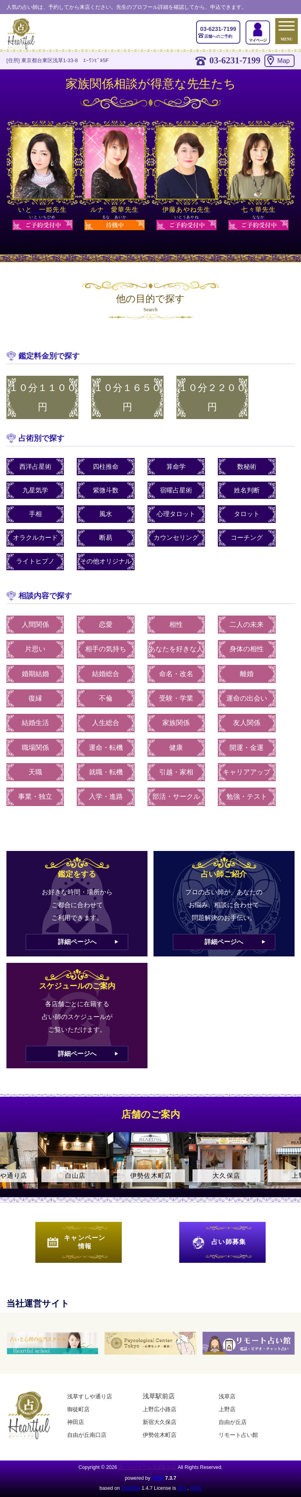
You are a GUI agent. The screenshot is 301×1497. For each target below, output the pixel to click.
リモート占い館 (238, 1435)
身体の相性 (246, 649)
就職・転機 (106, 772)
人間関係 (35, 624)
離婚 (247, 674)
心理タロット (176, 513)
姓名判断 (247, 490)
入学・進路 (106, 796)
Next (291, 1167)
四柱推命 (106, 466)
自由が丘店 (233, 1422)
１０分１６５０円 (127, 397)
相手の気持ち (105, 649)
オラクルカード (35, 537)
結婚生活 (35, 723)
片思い (35, 649)
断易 (105, 537)
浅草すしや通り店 (89, 1396)
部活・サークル (176, 796)
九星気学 (35, 490)
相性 (176, 624)
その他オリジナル (105, 561)
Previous (10, 1167)
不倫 (106, 698)
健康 (176, 748)
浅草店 (227, 1396)
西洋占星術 (35, 466)
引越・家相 (176, 772)
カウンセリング (176, 537)
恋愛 (106, 624)
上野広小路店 (159, 1409)
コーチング (247, 537)
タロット (247, 513)
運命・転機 (106, 748)
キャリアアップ (246, 772)
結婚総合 (105, 674)
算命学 (176, 466)
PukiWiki (130, 1488)
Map (283, 60)
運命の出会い (246, 698)
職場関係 (35, 748)
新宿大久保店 (159, 1422)
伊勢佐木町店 (159, 1435)
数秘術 (246, 466)
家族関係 (176, 723)
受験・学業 (176, 698)
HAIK (158, 1478)
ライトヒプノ (35, 561)
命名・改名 (176, 674)
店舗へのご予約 (218, 31)
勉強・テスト (246, 796)
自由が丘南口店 (86, 1435)
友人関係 (246, 723)
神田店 (75, 1422)
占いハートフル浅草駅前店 (147, 1467)
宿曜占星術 (176, 490)
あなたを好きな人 (176, 649)
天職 (35, 772)
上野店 (227, 1409)
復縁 (35, 698)
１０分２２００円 (212, 397)
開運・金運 (246, 748)
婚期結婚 (35, 674)
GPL (182, 1488)
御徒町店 (78, 1409)
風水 (105, 513)
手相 (35, 513)
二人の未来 (246, 624)
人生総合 (105, 723)
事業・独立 (35, 796)
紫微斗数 (106, 490)
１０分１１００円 (42, 397)
